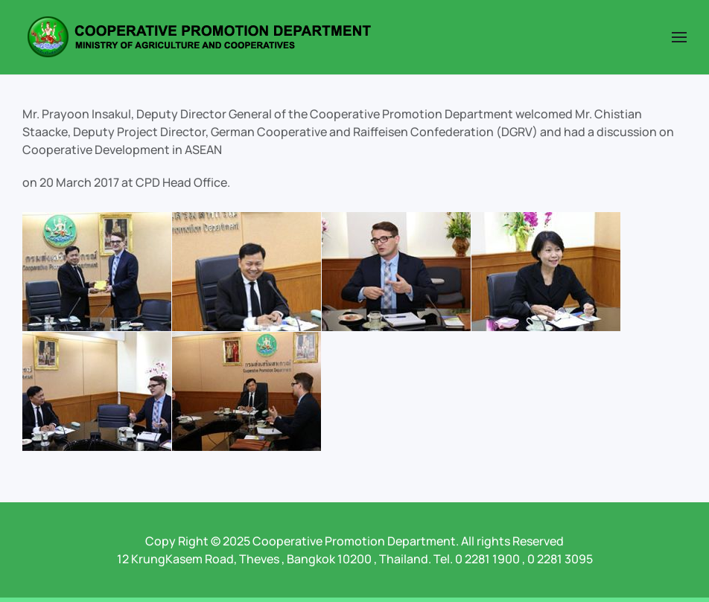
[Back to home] (199, 37)
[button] (679, 37)
